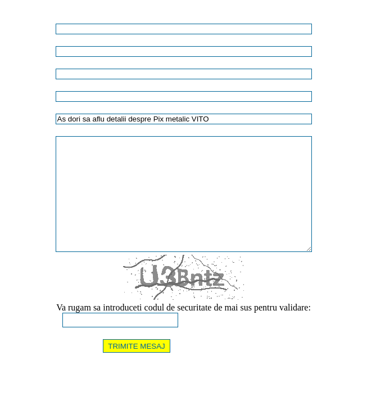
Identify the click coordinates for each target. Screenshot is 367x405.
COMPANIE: (22, 42)
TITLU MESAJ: (26, 109)
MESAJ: (16, 132)
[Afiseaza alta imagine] (217, 320)
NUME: (15, 19)
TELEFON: (20, 64)
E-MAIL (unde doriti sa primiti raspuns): (59, 87)
